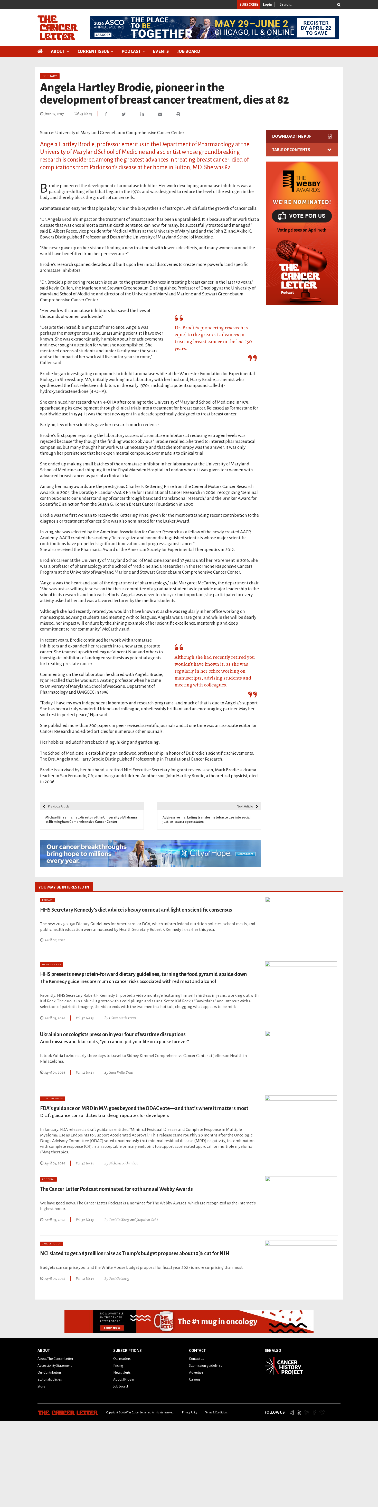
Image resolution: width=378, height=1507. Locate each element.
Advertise (196, 1371)
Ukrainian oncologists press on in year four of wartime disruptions (114, 1037)
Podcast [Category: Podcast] (47, 900)
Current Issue (93, 51)
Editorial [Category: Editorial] (48, 1178)
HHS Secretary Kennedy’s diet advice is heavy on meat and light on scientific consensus (136, 910)
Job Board (188, 51)
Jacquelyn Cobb (147, 1218)
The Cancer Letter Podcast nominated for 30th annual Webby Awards (116, 1188)
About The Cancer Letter (55, 1357)
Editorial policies (49, 1378)
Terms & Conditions (216, 1411)
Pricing (118, 1364)
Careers (195, 1378)
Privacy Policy (189, 1411)
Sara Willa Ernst (121, 1071)
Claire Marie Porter (122, 1017)
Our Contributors (49, 1371)
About (58, 51)
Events (161, 51)
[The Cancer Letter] (57, 27)
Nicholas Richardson (123, 1161)
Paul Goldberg (119, 1218)
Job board (120, 1385)
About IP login (123, 1378)
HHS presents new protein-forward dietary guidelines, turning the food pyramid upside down (143, 977)
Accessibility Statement (54, 1364)
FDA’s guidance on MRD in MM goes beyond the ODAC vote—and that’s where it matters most (144, 1111)
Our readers (122, 1357)
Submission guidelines (205, 1364)
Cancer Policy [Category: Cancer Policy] (51, 1242)
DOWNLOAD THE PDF (302, 136)
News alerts (122, 1371)
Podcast (131, 51)
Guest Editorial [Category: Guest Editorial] (52, 1098)
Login (267, 4)
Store (41, 1385)
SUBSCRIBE (249, 4)
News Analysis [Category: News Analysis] (51, 964)
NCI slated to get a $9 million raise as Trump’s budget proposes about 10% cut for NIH (134, 1252)
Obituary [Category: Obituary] (50, 76)
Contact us (196, 1357)
